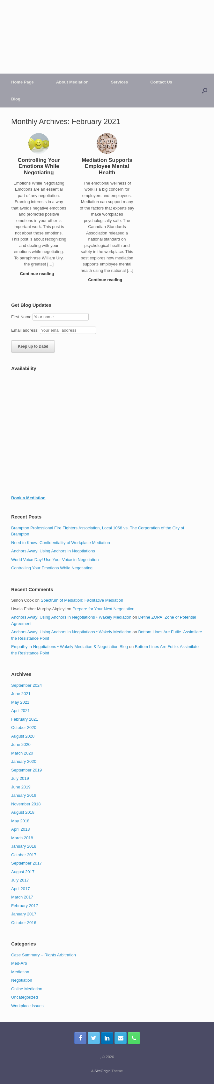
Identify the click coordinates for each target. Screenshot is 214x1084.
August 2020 (22, 736)
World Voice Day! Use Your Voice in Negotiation (55, 559)
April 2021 (20, 710)
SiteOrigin (102, 1071)
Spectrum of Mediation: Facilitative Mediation (82, 600)
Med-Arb (19, 963)
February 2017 (24, 905)
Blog (15, 99)
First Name (21, 316)
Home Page (22, 82)
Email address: (25, 330)
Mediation (20, 971)
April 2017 (20, 888)
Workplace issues (27, 1005)
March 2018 (22, 837)
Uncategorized (24, 997)
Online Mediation (26, 988)
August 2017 (22, 871)
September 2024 (26, 685)
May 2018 (20, 821)
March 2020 (22, 753)
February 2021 (24, 719)
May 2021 (20, 702)
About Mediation (72, 82)
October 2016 (23, 922)
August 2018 (22, 812)
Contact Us (161, 82)
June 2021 (21, 693)
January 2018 (23, 846)
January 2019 (23, 795)
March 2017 (22, 897)
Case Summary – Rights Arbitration (43, 955)
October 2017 (23, 854)
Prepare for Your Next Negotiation (103, 608)
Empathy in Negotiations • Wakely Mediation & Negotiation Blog (69, 646)
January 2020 (23, 761)
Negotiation (21, 980)
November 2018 (26, 804)
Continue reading (39, 273)
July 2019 (20, 778)
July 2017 (20, 880)
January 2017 (23, 914)
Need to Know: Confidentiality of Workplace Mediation (60, 542)
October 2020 (23, 727)
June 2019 (21, 787)
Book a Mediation (28, 497)
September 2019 (26, 770)
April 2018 (20, 829)
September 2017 (26, 863)
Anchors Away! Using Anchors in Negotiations (53, 551)
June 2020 (21, 744)
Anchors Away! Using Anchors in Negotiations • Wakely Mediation (71, 617)
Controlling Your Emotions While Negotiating (51, 568)
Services (119, 82)
